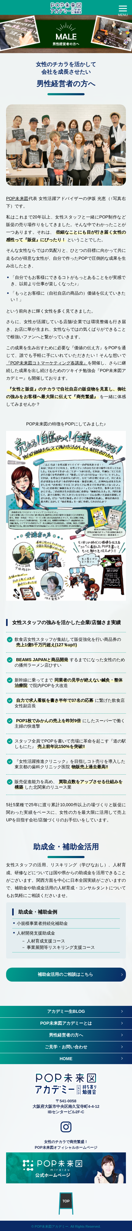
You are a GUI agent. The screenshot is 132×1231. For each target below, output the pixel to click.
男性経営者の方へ (66, 1035)
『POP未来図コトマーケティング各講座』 (47, 362)
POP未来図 (17, 198)
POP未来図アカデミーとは (66, 1023)
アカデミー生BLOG (66, 1011)
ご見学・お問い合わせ (66, 1046)
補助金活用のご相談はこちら (65, 974)
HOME (66, 1058)
